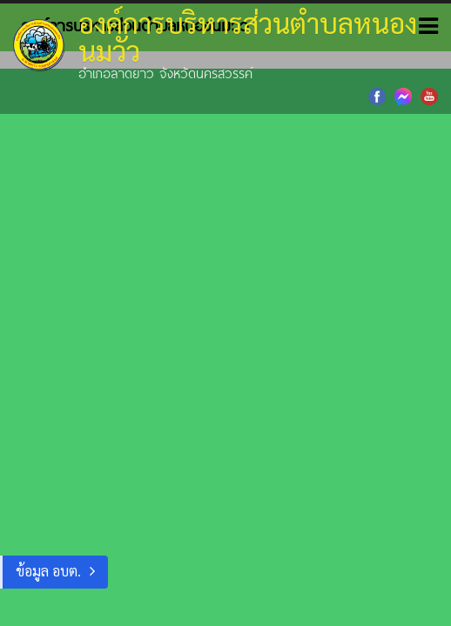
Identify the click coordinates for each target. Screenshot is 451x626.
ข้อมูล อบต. (48, 571)
